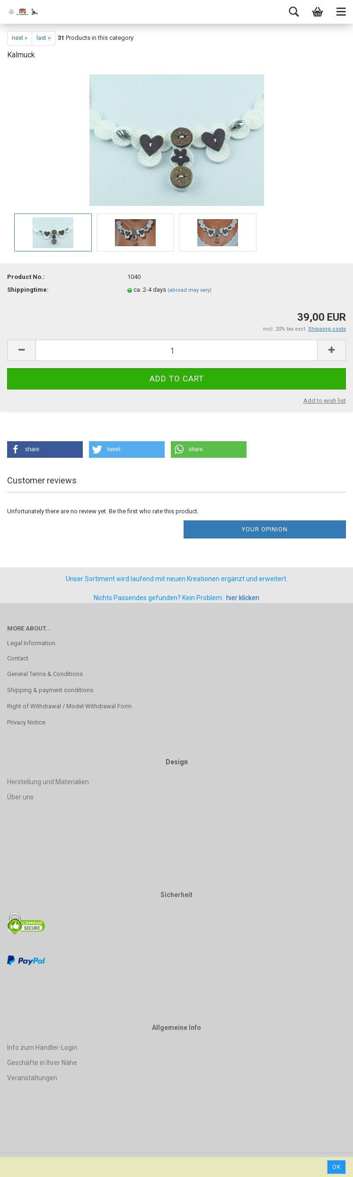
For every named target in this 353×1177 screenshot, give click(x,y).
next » (19, 37)
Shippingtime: (28, 289)
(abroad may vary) (190, 290)
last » (43, 37)
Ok (336, 1167)
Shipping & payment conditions (50, 690)
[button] (45, 449)
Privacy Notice (26, 722)
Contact (17, 658)
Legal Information (31, 643)
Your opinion (265, 529)
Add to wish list (324, 400)
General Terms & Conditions (45, 673)
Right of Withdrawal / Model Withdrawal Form (69, 706)
